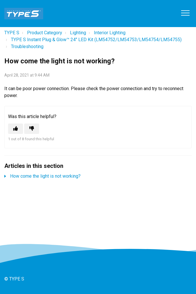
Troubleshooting (27, 46)
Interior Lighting (109, 32)
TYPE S (11, 32)
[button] (185, 12)
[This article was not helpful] (31, 129)
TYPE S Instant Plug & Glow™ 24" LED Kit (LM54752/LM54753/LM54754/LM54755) (96, 39)
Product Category (44, 32)
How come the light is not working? (45, 176)
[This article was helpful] (15, 129)
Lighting (78, 32)
